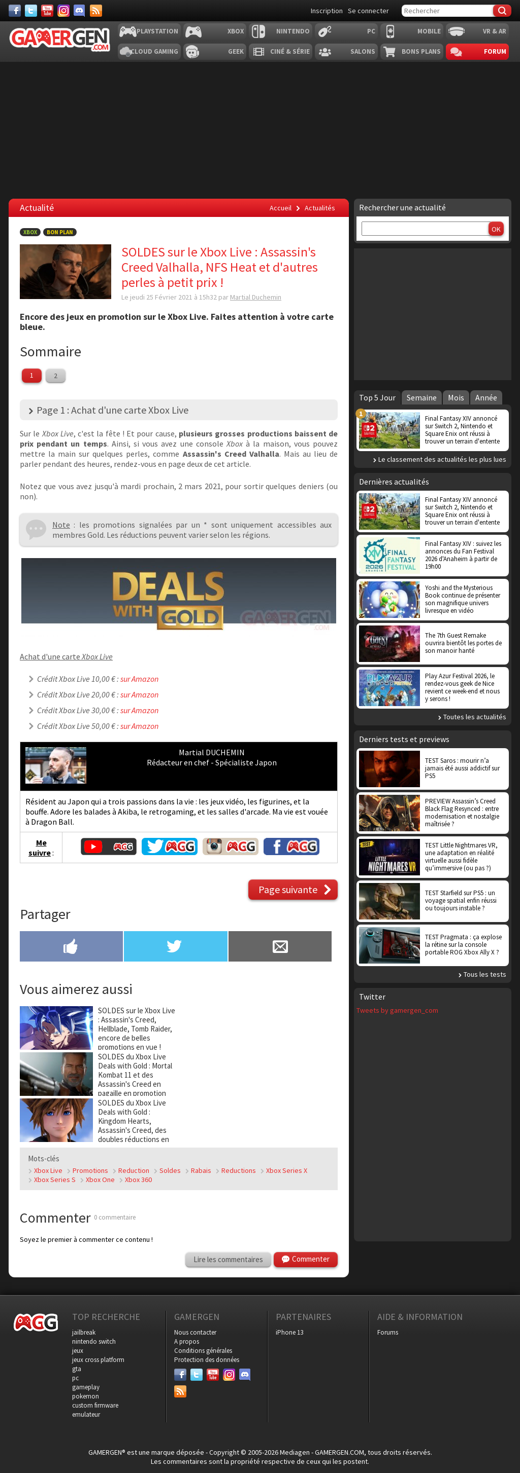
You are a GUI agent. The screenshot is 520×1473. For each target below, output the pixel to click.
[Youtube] (47, 11)
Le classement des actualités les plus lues (442, 459)
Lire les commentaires (228, 1259)
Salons (362, 51)
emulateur (86, 1414)
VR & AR (494, 31)
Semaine (422, 397)
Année (486, 397)
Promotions (90, 1170)
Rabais (201, 1170)
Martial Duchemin (255, 297)
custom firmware (95, 1405)
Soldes (170, 1170)
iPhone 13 (289, 1332)
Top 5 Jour (377, 397)
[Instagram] (63, 11)
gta (76, 1369)
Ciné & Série (290, 51)
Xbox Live (48, 1170)
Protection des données (206, 1359)
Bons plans (421, 51)
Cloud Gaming (154, 51)
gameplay (86, 1387)
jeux (77, 1350)
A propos (186, 1341)
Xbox (236, 31)
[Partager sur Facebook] (71, 947)
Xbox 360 (138, 1179)
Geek (236, 51)
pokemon (85, 1396)
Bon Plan (60, 232)
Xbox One (100, 1179)
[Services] (96, 11)
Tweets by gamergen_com (397, 1010)
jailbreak (83, 1332)
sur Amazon (139, 679)
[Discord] (80, 11)
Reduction (133, 1170)
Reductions (238, 1170)
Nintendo (293, 31)
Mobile (429, 31)
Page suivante (287, 889)
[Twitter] (31, 11)
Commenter (311, 1259)
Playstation (157, 31)
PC (371, 31)
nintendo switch (94, 1341)
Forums (387, 1332)
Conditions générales (203, 1350)
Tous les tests (485, 974)
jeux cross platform (98, 1359)
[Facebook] (15, 11)
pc (75, 1378)
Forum (495, 51)
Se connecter (368, 10)
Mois (456, 397)
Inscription (327, 10)
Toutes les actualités (474, 716)
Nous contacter (195, 1332)
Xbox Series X (286, 1170)
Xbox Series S (55, 1179)
